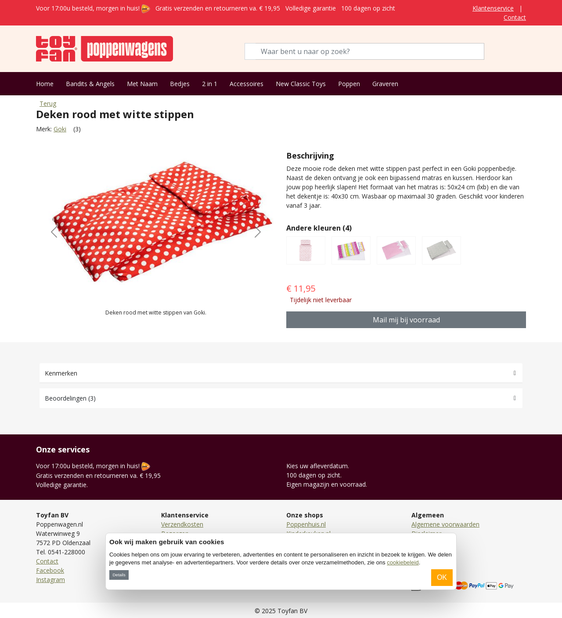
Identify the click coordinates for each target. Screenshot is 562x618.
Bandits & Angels (90, 84)
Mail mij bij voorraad (406, 320)
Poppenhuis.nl (306, 524)
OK (442, 577)
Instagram (50, 579)
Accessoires (246, 84)
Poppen (349, 84)
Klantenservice (493, 8)
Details (118, 574)
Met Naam (142, 84)
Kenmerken (61, 373)
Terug (48, 103)
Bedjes (180, 84)
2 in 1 (209, 84)
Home (45, 84)
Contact (515, 17)
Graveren (385, 84)
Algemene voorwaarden (445, 524)
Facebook (50, 570)
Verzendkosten (182, 524)
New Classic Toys (301, 84)
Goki (60, 129)
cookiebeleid (402, 562)
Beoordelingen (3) (70, 398)
